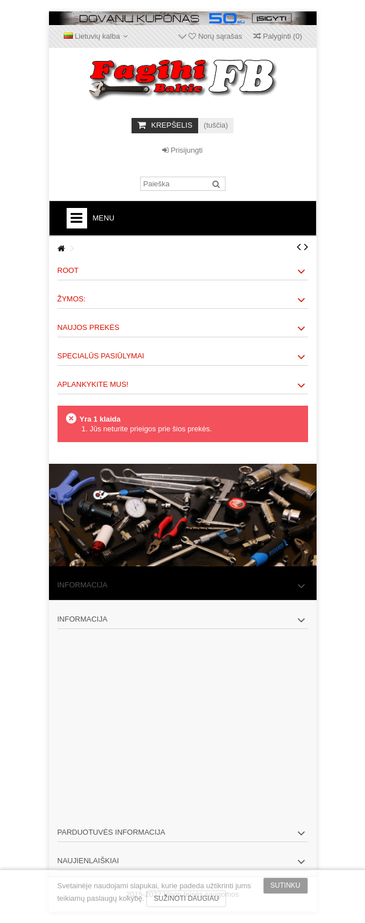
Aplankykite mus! (93, 384)
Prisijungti (182, 150)
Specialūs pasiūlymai (101, 356)
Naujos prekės (89, 327)
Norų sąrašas (215, 36)
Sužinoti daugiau (186, 898)
